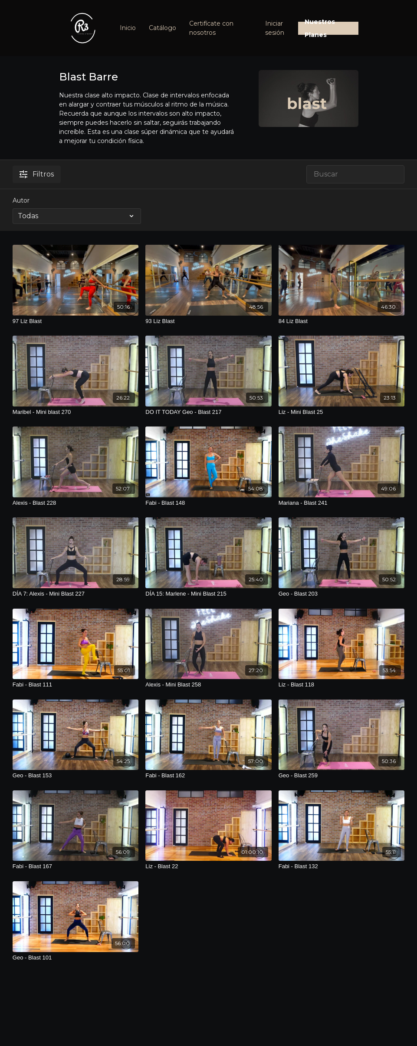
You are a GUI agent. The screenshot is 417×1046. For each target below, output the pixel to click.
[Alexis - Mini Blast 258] (208, 684)
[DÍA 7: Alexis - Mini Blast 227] (75, 594)
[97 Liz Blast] (75, 321)
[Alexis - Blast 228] (75, 503)
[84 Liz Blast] (341, 321)
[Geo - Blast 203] (341, 594)
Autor (21, 200)
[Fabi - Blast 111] (75, 684)
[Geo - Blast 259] (341, 775)
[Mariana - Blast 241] (341, 503)
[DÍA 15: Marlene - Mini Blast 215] (208, 594)
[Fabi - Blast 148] (208, 503)
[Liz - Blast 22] (208, 866)
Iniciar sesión (274, 28)
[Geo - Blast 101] (75, 957)
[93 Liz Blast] (208, 321)
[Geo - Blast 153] (75, 775)
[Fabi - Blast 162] (208, 775)
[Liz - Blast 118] (341, 684)
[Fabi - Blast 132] (341, 866)
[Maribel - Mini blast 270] (75, 412)
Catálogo (162, 28)
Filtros (37, 174)
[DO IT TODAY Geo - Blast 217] (208, 412)
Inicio (128, 28)
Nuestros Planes (320, 28)
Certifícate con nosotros (211, 28)
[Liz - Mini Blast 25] (341, 412)
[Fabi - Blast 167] (75, 866)
